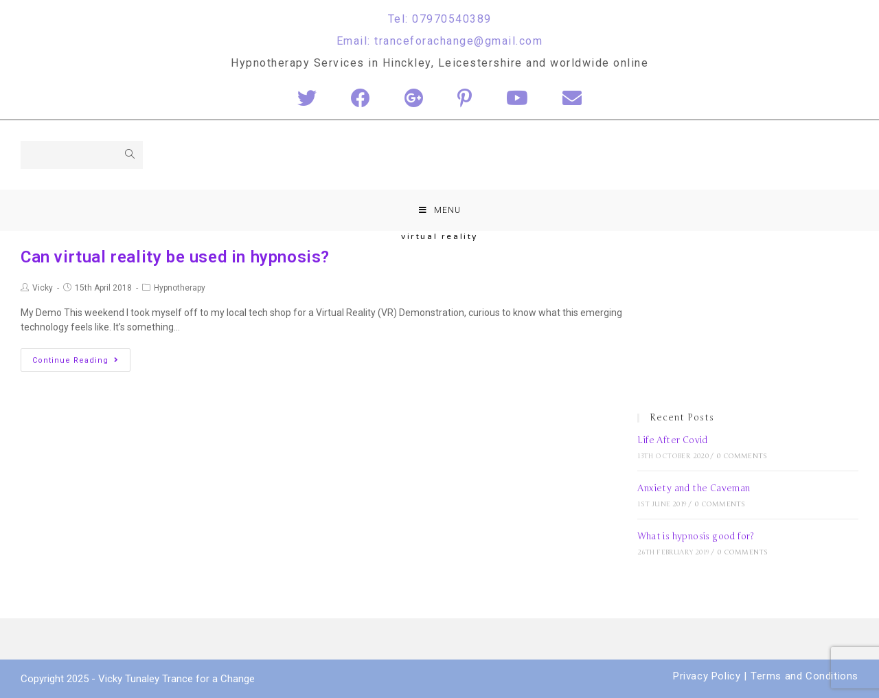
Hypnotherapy (179, 288)
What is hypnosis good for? (695, 536)
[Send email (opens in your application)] (572, 99)
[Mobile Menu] (440, 210)
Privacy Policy (706, 676)
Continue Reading (75, 360)
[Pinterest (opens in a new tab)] (464, 99)
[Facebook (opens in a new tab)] (360, 99)
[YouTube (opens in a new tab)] (517, 99)
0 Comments (742, 456)
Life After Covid (672, 440)
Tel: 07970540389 (440, 18)
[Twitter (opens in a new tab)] (307, 99)
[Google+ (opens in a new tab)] (413, 99)
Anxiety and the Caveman (693, 488)
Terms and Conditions (804, 676)
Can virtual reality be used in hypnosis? (175, 257)
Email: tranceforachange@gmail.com (439, 40)
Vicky (42, 288)
